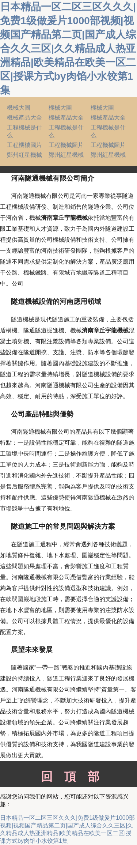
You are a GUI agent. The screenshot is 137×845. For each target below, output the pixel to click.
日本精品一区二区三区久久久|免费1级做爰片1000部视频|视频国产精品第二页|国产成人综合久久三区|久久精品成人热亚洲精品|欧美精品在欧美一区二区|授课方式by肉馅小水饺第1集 (68, 48)
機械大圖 (18, 108)
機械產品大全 (24, 117)
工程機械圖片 (24, 145)
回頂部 (68, 776)
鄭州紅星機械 (24, 155)
